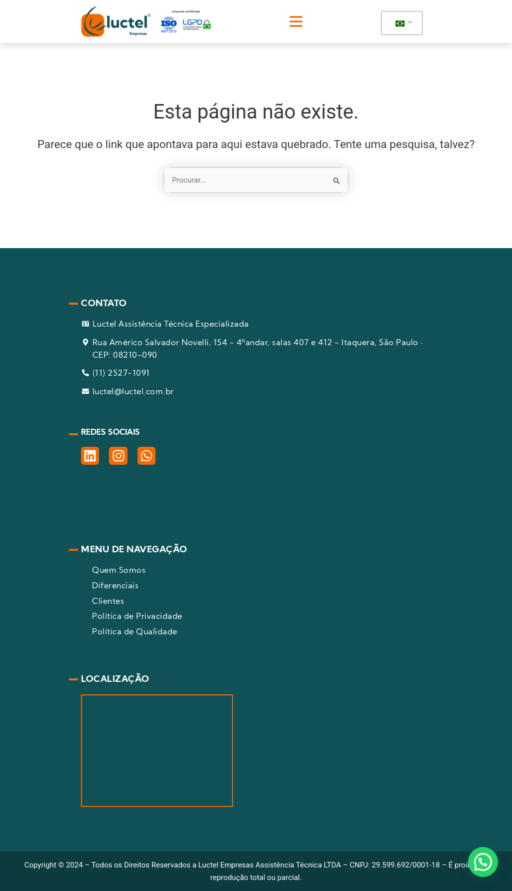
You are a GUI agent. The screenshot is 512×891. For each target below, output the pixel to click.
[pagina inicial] (146, 21)
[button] (296, 21)
